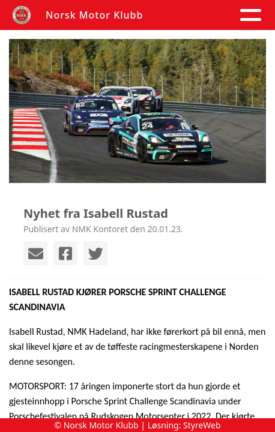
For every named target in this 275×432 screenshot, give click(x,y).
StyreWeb (202, 425)
